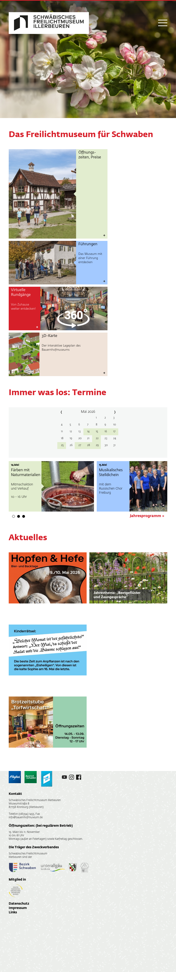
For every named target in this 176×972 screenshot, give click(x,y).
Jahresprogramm (145, 516)
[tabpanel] (51, 486)
